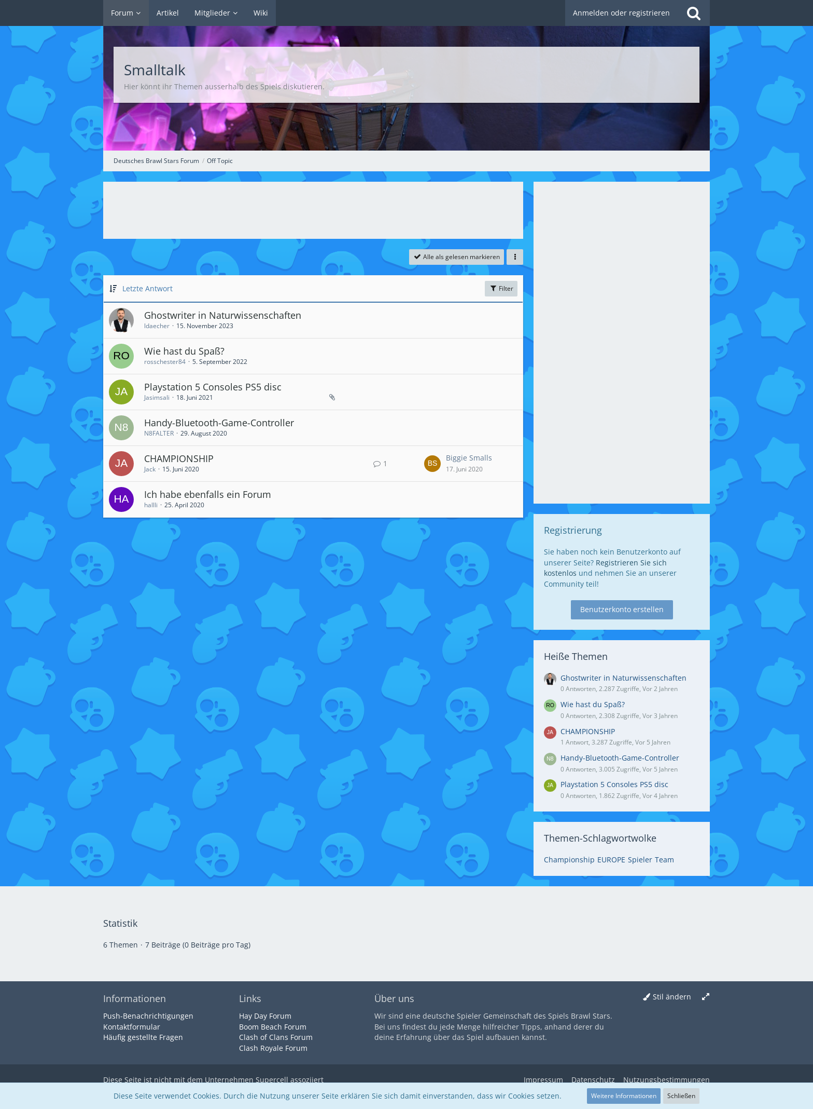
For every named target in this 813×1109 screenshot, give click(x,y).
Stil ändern (672, 997)
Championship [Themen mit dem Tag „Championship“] (569, 859)
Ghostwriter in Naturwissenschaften (222, 315)
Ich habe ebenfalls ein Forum (207, 494)
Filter (501, 288)
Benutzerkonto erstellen (622, 609)
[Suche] (694, 13)
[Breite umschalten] (706, 997)
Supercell (272, 1080)
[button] (515, 257)
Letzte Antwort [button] (147, 288)
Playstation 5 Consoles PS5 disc (213, 387)
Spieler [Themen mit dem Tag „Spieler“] (640, 859)
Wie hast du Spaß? (184, 351)
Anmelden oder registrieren (621, 13)
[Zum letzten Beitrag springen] (432, 463)
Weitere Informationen (623, 1095)
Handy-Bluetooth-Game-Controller (219, 422)
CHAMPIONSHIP (179, 458)
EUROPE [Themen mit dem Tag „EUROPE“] (611, 859)
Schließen (681, 1095)
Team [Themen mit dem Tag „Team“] (664, 859)
